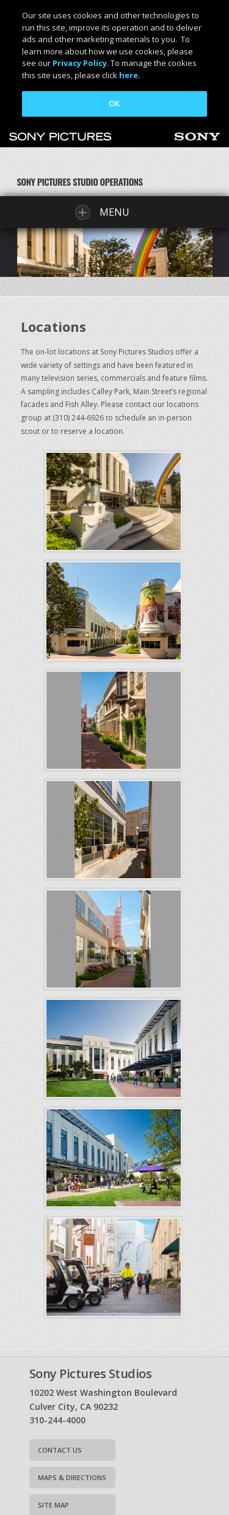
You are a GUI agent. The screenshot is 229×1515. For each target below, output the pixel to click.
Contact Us (60, 1449)
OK (114, 103)
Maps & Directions (72, 1477)
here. (129, 75)
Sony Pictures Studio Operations (80, 181)
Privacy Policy (80, 62)
